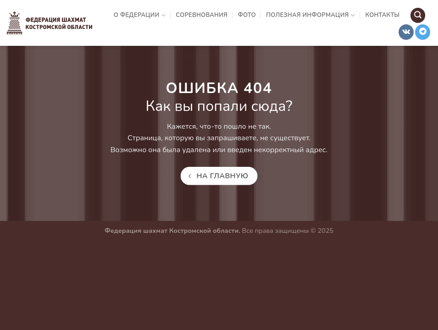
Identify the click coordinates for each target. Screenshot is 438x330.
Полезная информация (310, 15)
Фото (247, 15)
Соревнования (201, 15)
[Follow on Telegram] (422, 32)
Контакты (382, 15)
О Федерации (140, 15)
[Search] (417, 15)
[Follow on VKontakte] (406, 32)
